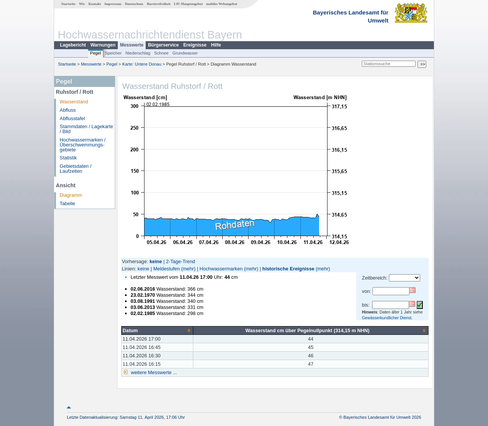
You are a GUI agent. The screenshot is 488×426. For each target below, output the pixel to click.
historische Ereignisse (288, 269)
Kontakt (94, 4)
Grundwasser (185, 53)
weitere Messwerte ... (153, 372)
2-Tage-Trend (180, 261)
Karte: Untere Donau (142, 64)
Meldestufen (166, 269)
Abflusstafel (72, 118)
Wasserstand (74, 101)
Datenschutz (134, 4)
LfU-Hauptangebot (188, 4)
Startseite (68, 4)
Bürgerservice (163, 45)
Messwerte (131, 45)
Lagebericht (73, 45)
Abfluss (68, 110)
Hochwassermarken (220, 269)
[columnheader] (157, 330)
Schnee (161, 53)
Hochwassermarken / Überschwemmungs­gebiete (83, 145)
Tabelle (67, 203)
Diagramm (71, 195)
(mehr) (188, 269)
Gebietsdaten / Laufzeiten (76, 168)
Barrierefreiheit (158, 4)
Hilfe (216, 45)
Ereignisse (195, 45)
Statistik (68, 158)
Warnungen (103, 45)
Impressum (112, 4)
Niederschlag (137, 53)
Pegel (95, 53)
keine (143, 269)
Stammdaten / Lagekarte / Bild (86, 129)
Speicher (113, 53)
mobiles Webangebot (221, 4)
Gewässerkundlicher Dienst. (387, 317)
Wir (82, 4)
